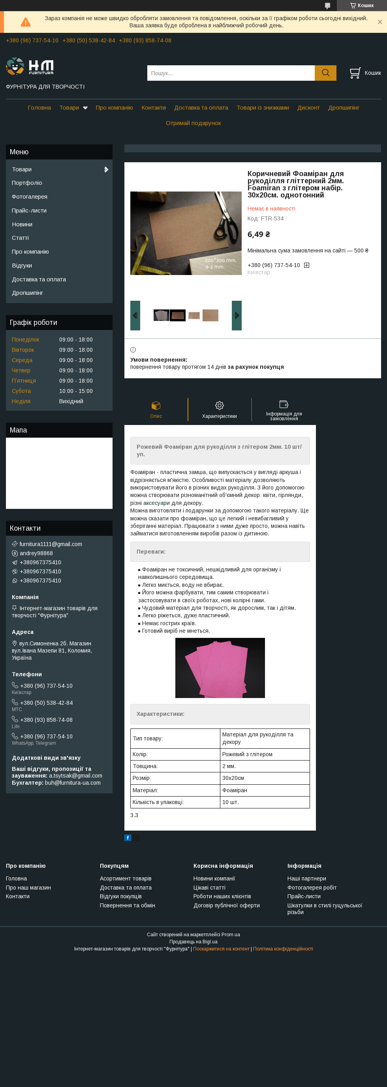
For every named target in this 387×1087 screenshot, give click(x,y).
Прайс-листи (29, 210)
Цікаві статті (209, 887)
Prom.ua (231, 934)
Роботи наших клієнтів (222, 896)
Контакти (153, 107)
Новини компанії (214, 878)
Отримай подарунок (193, 123)
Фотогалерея (29, 196)
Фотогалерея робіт (312, 887)
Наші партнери (306, 878)
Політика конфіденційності (283, 949)
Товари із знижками (263, 107)
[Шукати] (325, 73)
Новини (22, 224)
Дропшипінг (343, 107)
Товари (69, 107)
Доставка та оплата (201, 107)
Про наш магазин (28, 887)
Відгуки (22, 265)
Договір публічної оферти (227, 905)
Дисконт (308, 107)
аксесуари (156, 503)
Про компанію (114, 107)
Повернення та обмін (127, 905)
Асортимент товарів (126, 878)
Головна (39, 107)
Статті (20, 237)
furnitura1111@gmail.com (51, 544)
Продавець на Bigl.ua (193, 942)
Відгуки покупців (121, 896)
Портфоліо (27, 182)
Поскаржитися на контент (221, 949)
